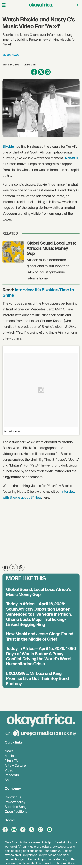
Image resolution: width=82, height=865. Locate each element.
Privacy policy (15, 802)
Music (9, 756)
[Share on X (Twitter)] (41, 72)
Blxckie (8, 147)
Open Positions (16, 812)
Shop (8, 780)
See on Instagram (12, 431)
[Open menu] (3, 5)
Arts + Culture (15, 766)
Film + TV (11, 761)
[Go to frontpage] (41, 5)
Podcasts (12, 775)
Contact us (13, 797)
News (9, 751)
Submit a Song (16, 807)
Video (9, 770)
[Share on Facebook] (34, 72)
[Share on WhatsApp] (47, 72)
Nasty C (71, 158)
